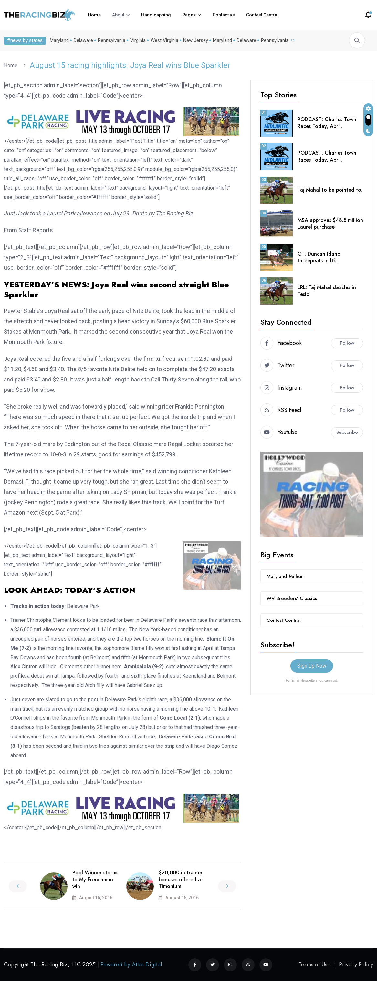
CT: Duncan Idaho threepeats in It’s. (319, 257)
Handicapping (156, 14)
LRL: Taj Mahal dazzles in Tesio (327, 291)
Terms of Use (314, 964)
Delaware (83, 40)
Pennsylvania (111, 40)
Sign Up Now (311, 666)
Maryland (59, 40)
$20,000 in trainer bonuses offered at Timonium (181, 879)
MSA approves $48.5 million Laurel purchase (330, 223)
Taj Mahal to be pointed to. (330, 189)
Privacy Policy (356, 964)
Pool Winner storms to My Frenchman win (95, 879)
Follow (347, 343)
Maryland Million (285, 576)
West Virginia (164, 40)
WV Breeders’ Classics (292, 598)
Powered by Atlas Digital (131, 964)
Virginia (138, 40)
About (118, 14)
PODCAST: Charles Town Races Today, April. (327, 123)
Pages (189, 14)
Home (94, 14)
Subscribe (347, 432)
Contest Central (262, 14)
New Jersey (195, 40)
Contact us (224, 14)
